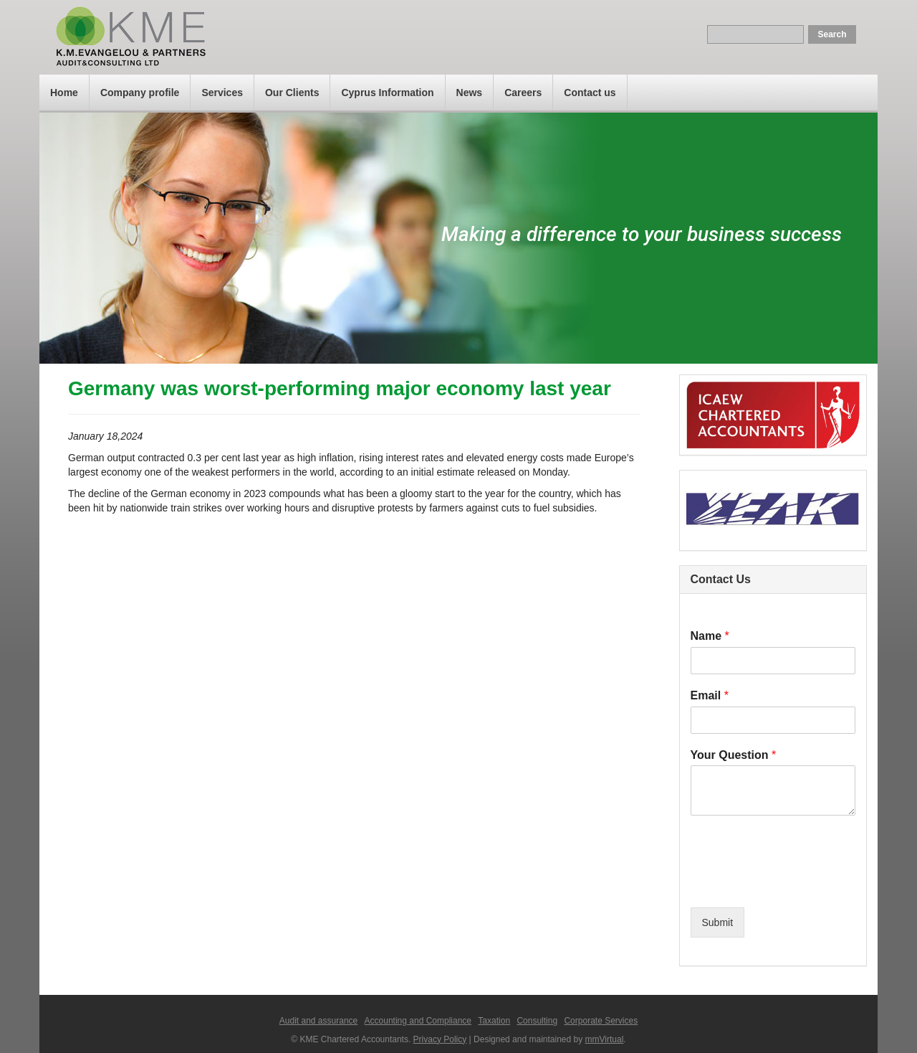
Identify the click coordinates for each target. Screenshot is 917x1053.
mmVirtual (604, 1039)
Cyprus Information (387, 92)
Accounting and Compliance (418, 1021)
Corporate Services (601, 1021)
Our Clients (292, 92)
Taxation (494, 1021)
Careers (523, 92)
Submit (718, 922)
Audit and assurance (318, 1021)
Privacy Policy (440, 1039)
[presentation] (799, 884)
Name (710, 636)
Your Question (734, 755)
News (469, 92)
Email (710, 695)
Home (64, 92)
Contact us (589, 92)
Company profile (139, 92)
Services (222, 92)
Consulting (537, 1021)
